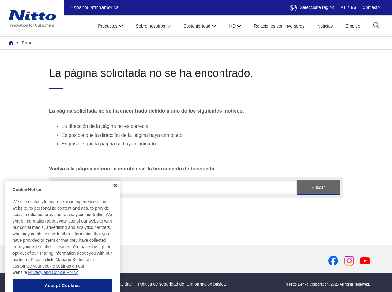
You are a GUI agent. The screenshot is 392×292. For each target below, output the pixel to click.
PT (343, 7)
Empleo (352, 26)
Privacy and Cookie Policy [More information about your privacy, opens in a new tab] (53, 284)
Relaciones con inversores (279, 26)
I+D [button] (232, 26)
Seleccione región (312, 7)
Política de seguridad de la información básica (182, 284)
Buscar (318, 187)
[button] (376, 25)
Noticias (325, 26)
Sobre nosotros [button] (150, 26)
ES (353, 7)
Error (26, 42)
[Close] (115, 198)
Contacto (371, 7)
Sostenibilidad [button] (196, 26)
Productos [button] (107, 26)
